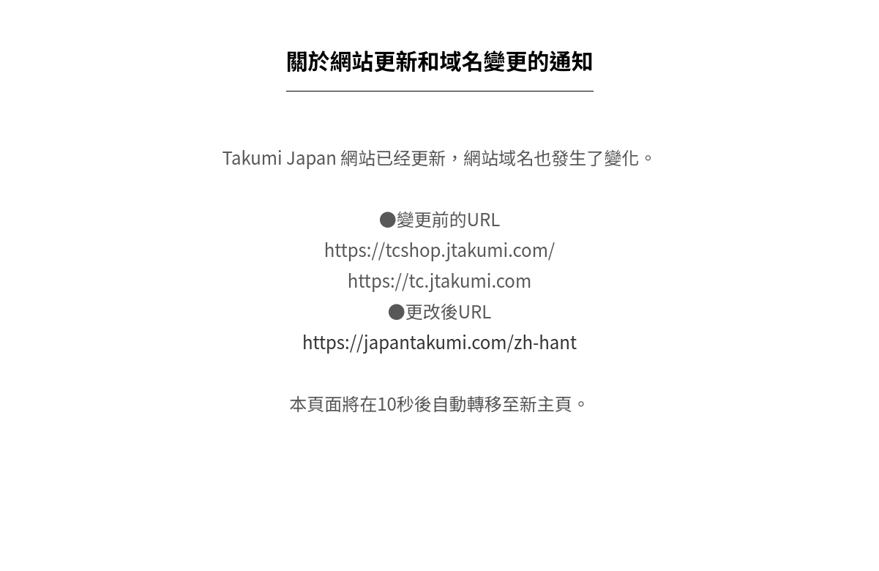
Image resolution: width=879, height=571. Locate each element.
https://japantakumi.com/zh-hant (439, 341)
